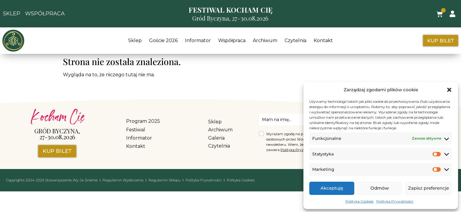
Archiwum (265, 40)
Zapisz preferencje (428, 188)
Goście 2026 (163, 40)
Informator (198, 40)
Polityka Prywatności (394, 201)
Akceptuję (331, 188)
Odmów (379, 188)
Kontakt (323, 40)
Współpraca (231, 40)
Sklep (135, 40)
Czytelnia (295, 40)
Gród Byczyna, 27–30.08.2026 (230, 18)
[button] (449, 90)
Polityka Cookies (359, 201)
